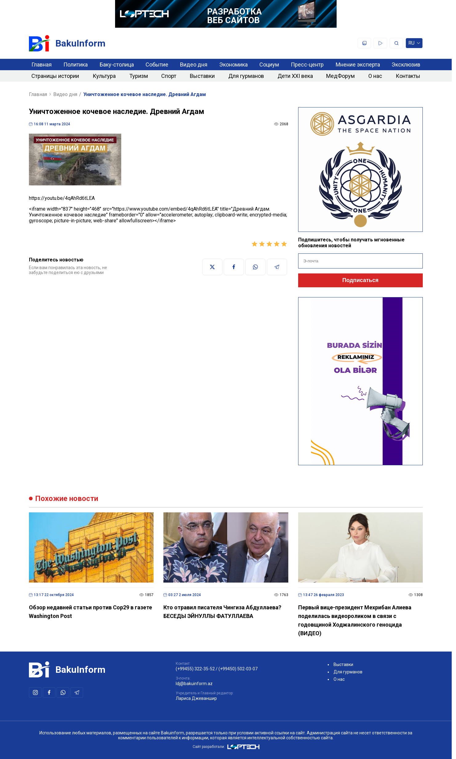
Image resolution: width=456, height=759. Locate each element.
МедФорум (340, 76)
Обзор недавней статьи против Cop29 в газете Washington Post (90, 611)
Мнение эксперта (358, 64)
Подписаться (360, 280)
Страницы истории (55, 76)
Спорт (168, 76)
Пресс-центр (307, 64)
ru (414, 44)
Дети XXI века (295, 76)
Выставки (202, 76)
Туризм (138, 76)
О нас (375, 76)
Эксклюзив (406, 64)
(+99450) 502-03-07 (238, 668)
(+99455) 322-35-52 (195, 668)
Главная (41, 64)
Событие (157, 64)
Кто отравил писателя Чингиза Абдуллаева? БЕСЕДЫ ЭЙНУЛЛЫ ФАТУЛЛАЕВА (222, 611)
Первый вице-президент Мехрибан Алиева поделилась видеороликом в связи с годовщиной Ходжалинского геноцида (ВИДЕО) (354, 620)
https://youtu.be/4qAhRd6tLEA (62, 198)
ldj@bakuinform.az (194, 683)
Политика (75, 64)
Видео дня (193, 64)
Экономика (233, 64)
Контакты (408, 76)
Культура (104, 76)
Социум (269, 64)
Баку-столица (117, 64)
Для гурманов (246, 76)
